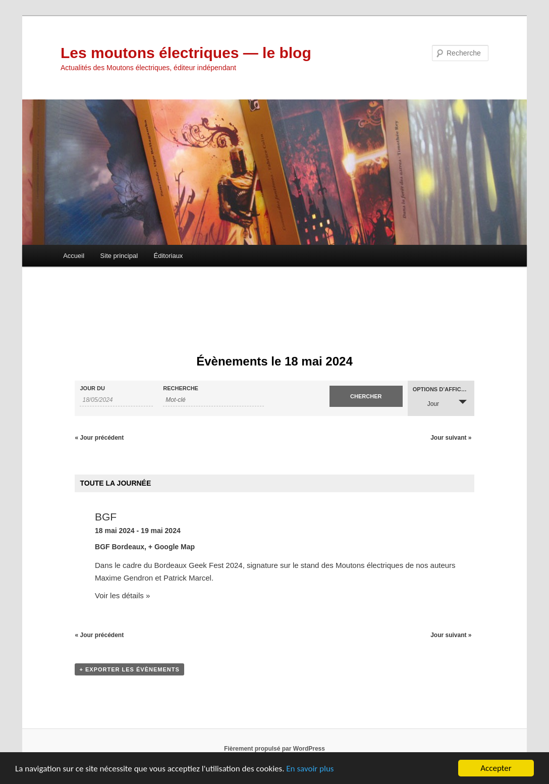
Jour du (92, 388)
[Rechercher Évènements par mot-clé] (213, 400)
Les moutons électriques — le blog (186, 52)
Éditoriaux (168, 255)
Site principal (119, 255)
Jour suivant (450, 437)
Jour (427, 402)
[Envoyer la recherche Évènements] (366, 396)
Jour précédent (99, 437)
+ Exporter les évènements (129, 669)
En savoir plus (310, 769)
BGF (106, 516)
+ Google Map (171, 547)
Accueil (73, 255)
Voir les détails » (122, 595)
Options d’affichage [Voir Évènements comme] (443, 389)
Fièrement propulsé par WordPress (274, 748)
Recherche (180, 388)
